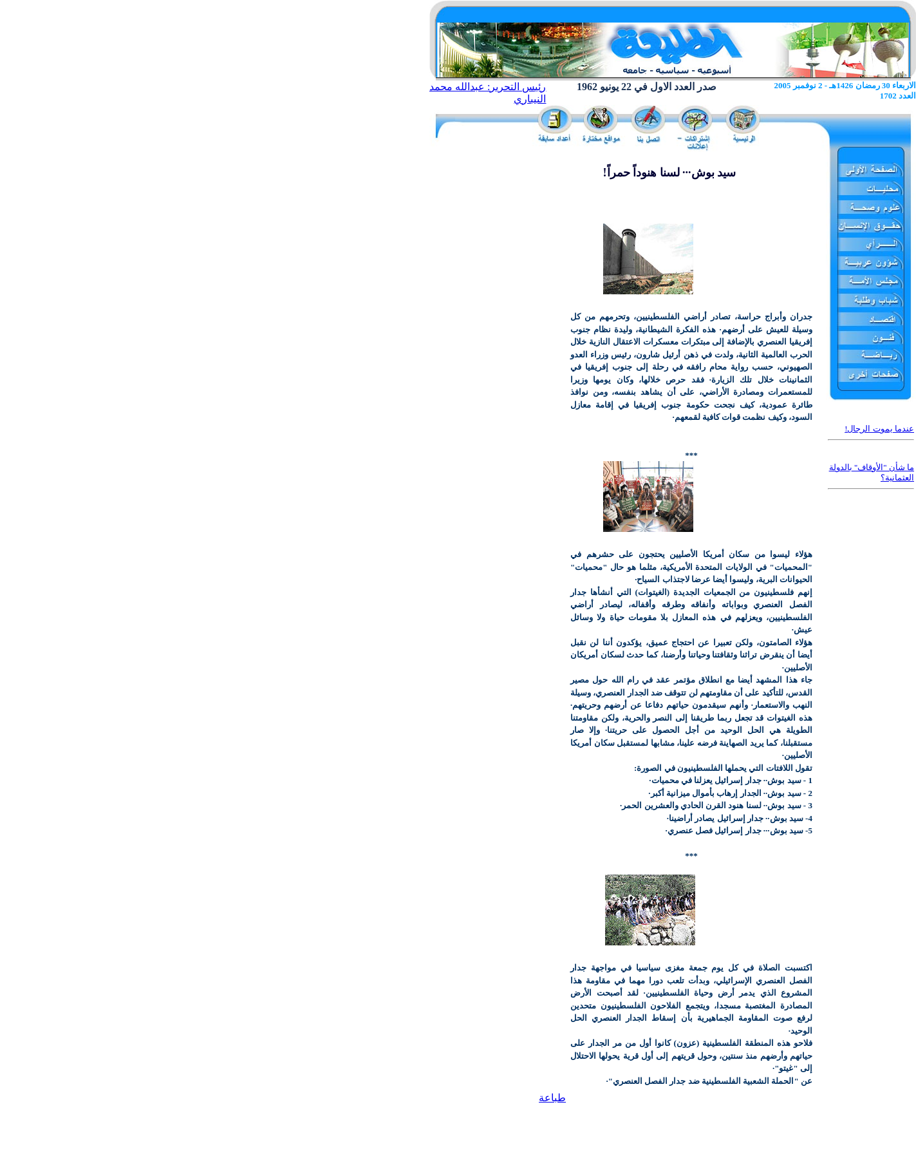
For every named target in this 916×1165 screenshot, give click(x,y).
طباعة (552, 1097)
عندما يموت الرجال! (879, 428)
